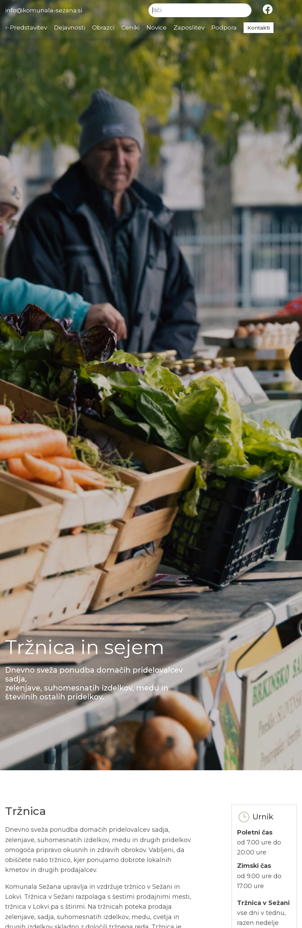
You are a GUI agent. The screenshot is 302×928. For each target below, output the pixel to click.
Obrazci (123, 27)
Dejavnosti (88, 27)
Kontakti (282, 27)
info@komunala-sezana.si (45, 10)
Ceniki (151, 27)
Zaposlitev (211, 27)
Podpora (247, 27)
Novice (178, 27)
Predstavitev (45, 27)
